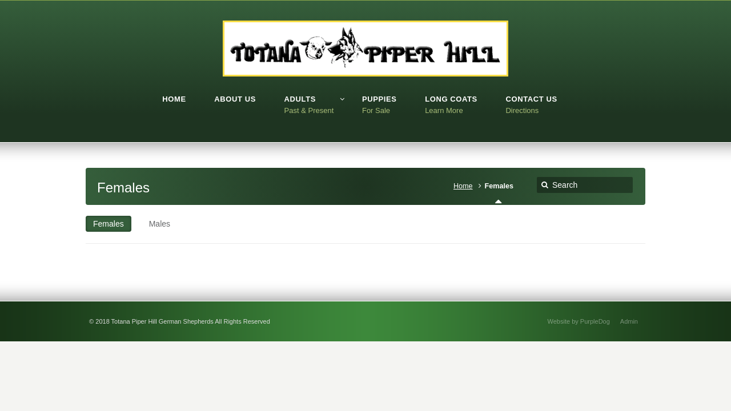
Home (463, 186)
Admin (629, 321)
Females (108, 223)
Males (159, 223)
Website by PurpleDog (579, 321)
